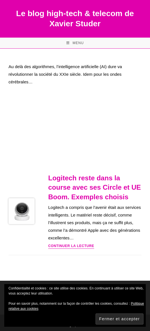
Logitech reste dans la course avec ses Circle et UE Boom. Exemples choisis (94, 187)
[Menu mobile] (75, 43)
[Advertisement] (75, 130)
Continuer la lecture (71, 246)
